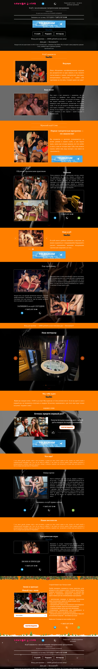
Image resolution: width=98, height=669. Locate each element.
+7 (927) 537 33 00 (67, 214)
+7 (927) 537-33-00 (60, 17)
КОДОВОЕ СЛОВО (49, 408)
